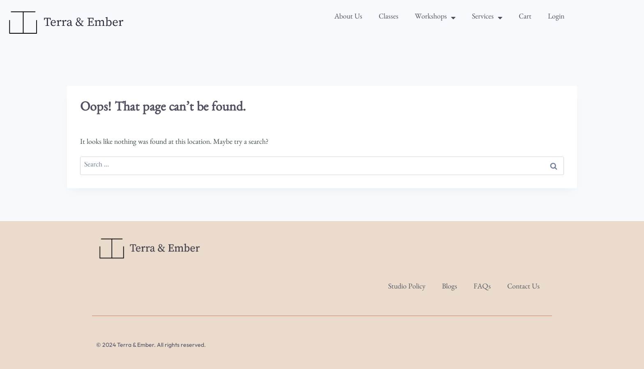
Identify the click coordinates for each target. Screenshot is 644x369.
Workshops (435, 17)
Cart (525, 17)
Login (556, 17)
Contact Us (523, 287)
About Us (348, 17)
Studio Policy (407, 287)
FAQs (482, 287)
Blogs (449, 287)
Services (487, 17)
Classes (388, 17)
